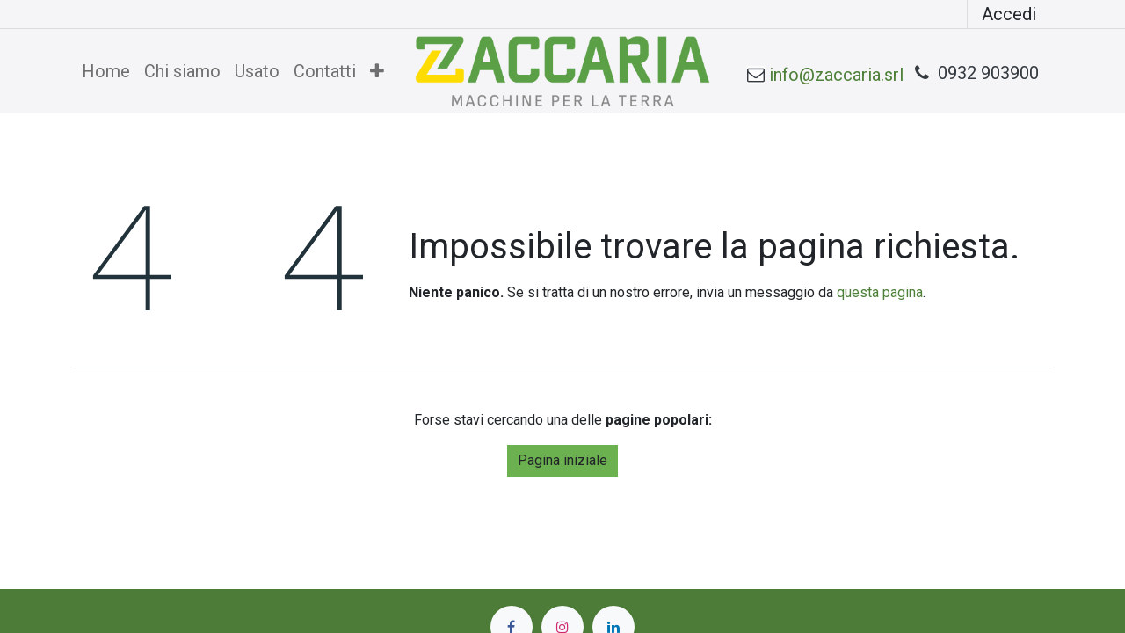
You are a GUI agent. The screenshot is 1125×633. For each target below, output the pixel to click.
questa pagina (880, 292)
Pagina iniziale (562, 460)
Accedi (1009, 14)
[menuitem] (106, 71)
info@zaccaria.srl (836, 74)
